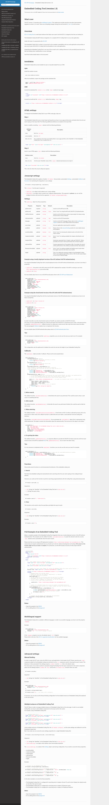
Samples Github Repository (7, 21)
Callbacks (80, 179)
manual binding (66, 228)
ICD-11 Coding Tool (29, 34)
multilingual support (47, 22)
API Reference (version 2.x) (7, 15)
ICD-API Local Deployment (66, 274)
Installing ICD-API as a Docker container (10, 45)
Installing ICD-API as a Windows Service (10, 47)
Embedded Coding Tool (6, 29)
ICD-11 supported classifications (47, 637)
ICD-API (45, 41)
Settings (69, 179)
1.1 (68, 24)
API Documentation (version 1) (8, 56)
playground (42, 608)
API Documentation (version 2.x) (9, 13)
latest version (61, 12)
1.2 (71, 24)
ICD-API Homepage (10, 1)
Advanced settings (5, 34)
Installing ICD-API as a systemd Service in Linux (10, 50)
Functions (26, 180)
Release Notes (5, 11)
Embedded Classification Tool (8, 27)
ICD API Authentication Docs (62, 329)
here (44, 440)
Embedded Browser (6, 32)
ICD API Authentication (7, 17)
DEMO (40, 606)
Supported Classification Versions (9, 19)
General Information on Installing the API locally (10, 43)
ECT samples (4, 36)
